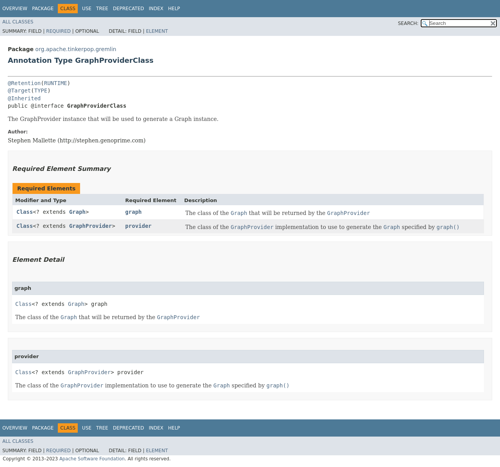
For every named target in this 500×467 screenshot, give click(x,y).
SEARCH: (408, 23)
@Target (19, 90)
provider (138, 226)
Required (58, 31)
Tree (102, 8)
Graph (77, 212)
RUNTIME (55, 83)
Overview (14, 8)
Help (174, 8)
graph (133, 212)
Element (157, 31)
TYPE (40, 90)
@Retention (24, 83)
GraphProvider (90, 226)
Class (24, 212)
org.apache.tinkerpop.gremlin (75, 49)
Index (156, 8)
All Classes (17, 22)
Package (43, 8)
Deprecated (128, 8)
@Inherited (24, 98)
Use (86, 8)
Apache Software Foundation (92, 459)
